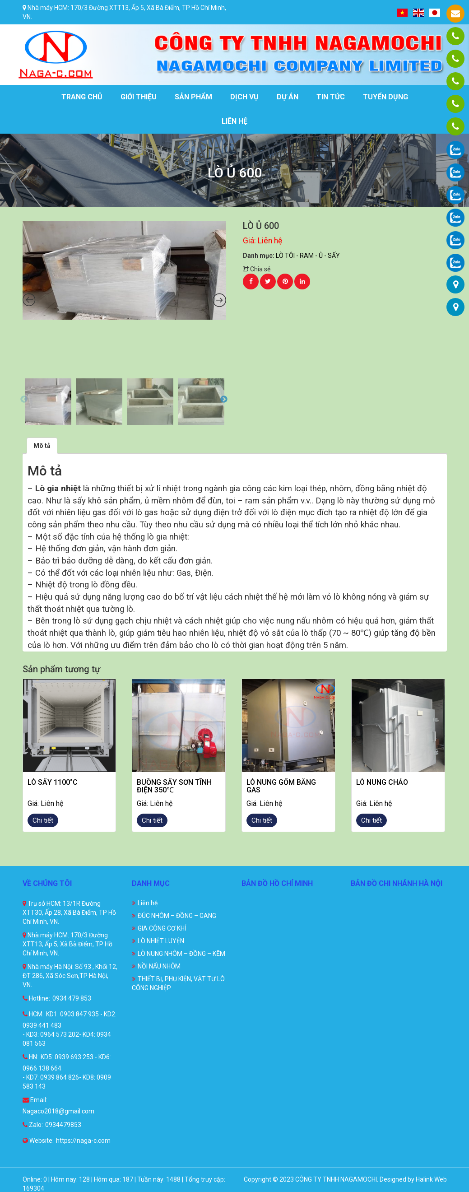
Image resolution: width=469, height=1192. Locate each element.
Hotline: (36, 998)
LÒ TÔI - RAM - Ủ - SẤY (308, 255)
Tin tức (330, 97)
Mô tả (42, 445)
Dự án (287, 97)
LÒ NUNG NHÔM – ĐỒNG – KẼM (181, 953)
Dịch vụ (244, 97)
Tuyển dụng (385, 97)
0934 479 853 (71, 998)
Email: (35, 1100)
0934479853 (63, 1124)
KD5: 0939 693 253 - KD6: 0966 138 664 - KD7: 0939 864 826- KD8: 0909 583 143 (67, 1071)
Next (223, 399)
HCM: (33, 1014)
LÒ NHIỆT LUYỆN (161, 941)
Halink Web (431, 1179)
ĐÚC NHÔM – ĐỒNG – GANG (177, 915)
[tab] (42, 446)
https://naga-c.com (83, 1140)
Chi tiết (43, 820)
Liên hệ (234, 121)
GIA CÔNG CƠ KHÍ (162, 928)
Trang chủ (81, 97)
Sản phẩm (193, 97)
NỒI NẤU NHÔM (159, 966)
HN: (30, 1057)
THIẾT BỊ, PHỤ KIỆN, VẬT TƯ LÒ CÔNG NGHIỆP (178, 983)
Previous (23, 399)
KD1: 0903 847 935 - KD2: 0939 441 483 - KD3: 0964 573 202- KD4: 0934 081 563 (69, 1028)
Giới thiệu (139, 97)
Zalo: (33, 1124)
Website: (38, 1140)
